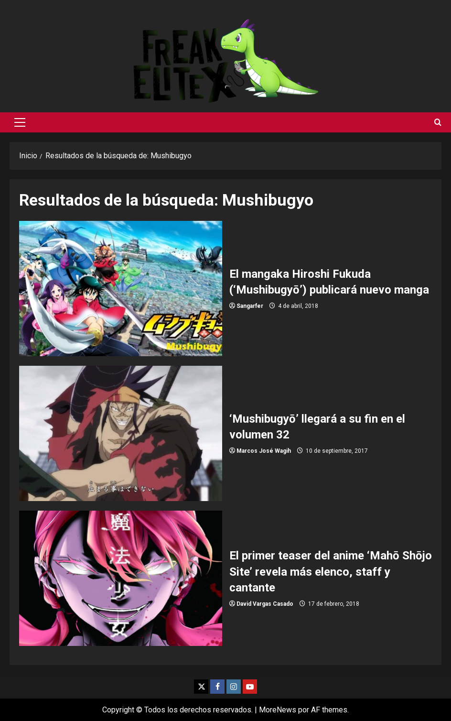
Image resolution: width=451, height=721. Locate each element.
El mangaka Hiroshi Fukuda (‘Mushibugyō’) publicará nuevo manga (120, 288)
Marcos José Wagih (263, 451)
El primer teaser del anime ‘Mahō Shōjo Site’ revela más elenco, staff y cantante (120, 578)
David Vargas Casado (264, 604)
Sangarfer (249, 306)
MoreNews (277, 709)
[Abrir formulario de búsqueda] (437, 122)
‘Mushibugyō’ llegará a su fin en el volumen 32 (120, 433)
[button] (20, 122)
